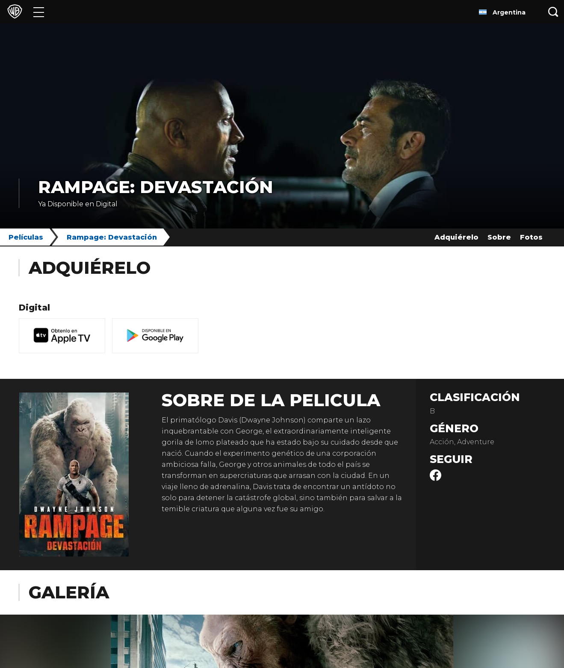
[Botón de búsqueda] (553, 11)
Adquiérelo (456, 237)
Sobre (499, 237)
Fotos (531, 237)
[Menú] (38, 11)
